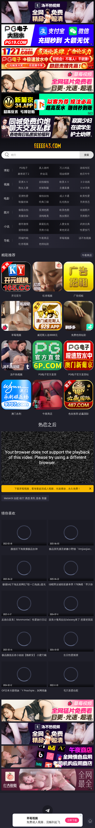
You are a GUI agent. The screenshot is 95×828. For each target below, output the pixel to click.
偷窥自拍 (23, 210)
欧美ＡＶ (64, 181)
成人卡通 (64, 195)
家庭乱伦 (44, 224)
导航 (6, 240)
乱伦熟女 (64, 201)
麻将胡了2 (23, 173)
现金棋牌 (64, 173)
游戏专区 (85, 167)
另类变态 (85, 201)
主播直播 (64, 187)
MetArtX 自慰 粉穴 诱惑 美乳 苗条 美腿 (25, 498)
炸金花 (44, 173)
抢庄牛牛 (85, 173)
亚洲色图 (44, 210)
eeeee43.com (47, 145)
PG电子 (23, 167)
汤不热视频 (85, 238)
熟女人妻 (23, 187)
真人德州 (44, 167)
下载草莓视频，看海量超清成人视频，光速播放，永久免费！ (53, 489)
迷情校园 (23, 230)
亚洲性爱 (23, 195)
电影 (6, 198)
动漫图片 (85, 210)
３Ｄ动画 (85, 181)
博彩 (6, 170)
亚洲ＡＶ (23, 181)
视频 (6, 184)
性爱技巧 (85, 230)
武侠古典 (85, 224)
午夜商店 (44, 238)
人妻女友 (64, 224)
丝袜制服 (44, 187)
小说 (6, 226)
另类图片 (85, 215)
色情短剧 (44, 244)
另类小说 (44, 230)
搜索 (86, 154)
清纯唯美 (44, 215)
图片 (6, 212)
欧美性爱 (85, 195)
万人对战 (64, 167)
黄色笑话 (64, 230)
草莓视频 (64, 238)
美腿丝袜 (23, 215)
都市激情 (23, 224)
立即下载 (72, 820)
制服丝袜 (23, 201)
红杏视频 (23, 244)
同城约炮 (23, 238)
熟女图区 (64, 215)
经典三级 (44, 201)
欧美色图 (64, 210)
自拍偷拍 (44, 181)
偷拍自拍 (44, 195)
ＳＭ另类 (85, 187)
